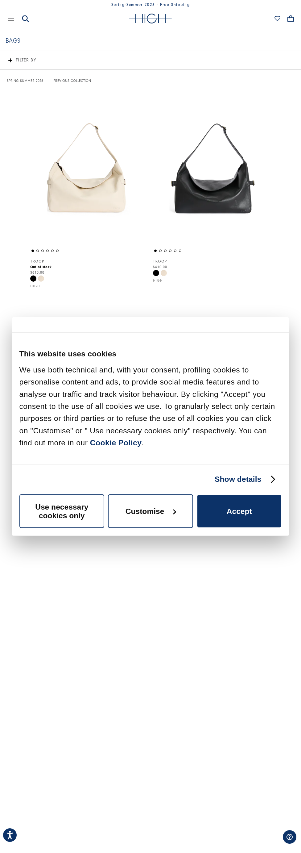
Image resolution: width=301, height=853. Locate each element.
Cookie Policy (116, 443)
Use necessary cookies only (61, 510)
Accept (239, 511)
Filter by (26, 60)
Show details (238, 479)
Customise (151, 511)
